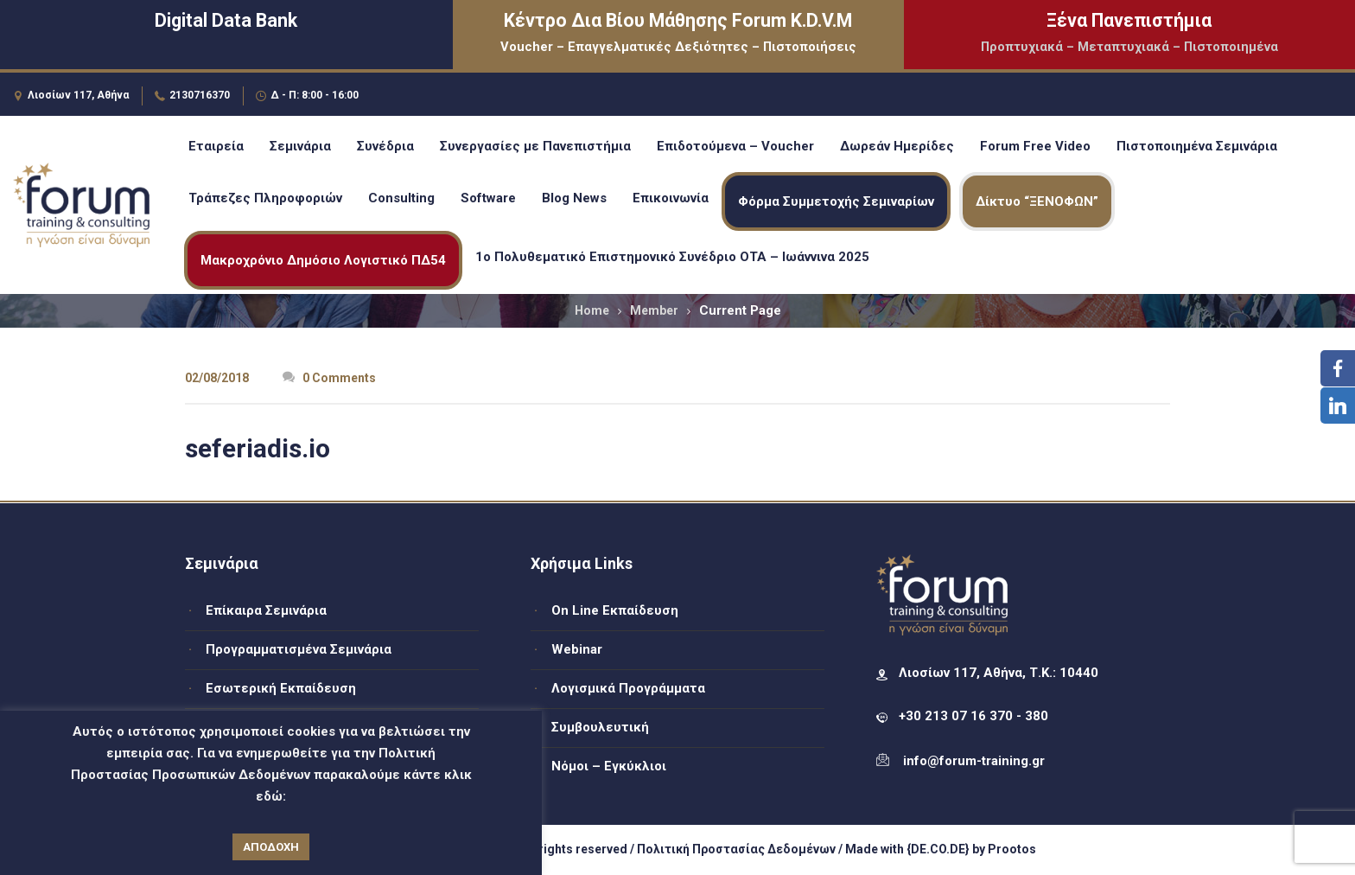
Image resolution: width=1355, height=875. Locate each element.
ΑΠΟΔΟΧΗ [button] (271, 846)
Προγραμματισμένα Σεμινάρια (298, 649)
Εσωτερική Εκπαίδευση (281, 688)
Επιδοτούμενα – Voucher (735, 146)
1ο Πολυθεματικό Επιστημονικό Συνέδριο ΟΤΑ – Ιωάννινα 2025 (672, 257)
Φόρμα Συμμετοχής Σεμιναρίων (836, 201)
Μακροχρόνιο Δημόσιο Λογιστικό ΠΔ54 (323, 260)
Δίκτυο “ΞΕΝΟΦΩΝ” (1037, 201)
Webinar (576, 649)
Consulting (401, 198)
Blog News (574, 198)
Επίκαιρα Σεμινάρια (266, 610)
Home (592, 310)
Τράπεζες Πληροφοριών (265, 198)
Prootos (1012, 849)
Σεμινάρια (300, 146)
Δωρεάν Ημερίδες (897, 146)
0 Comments (329, 378)
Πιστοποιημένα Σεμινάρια (1196, 146)
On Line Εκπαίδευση (614, 610)
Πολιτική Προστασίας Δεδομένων (736, 849)
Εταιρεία (216, 146)
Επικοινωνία (671, 198)
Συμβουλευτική (600, 727)
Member (654, 310)
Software (488, 198)
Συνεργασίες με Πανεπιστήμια (535, 146)
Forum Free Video (1035, 146)
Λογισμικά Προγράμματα (628, 688)
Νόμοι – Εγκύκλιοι (608, 766)
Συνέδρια (385, 146)
